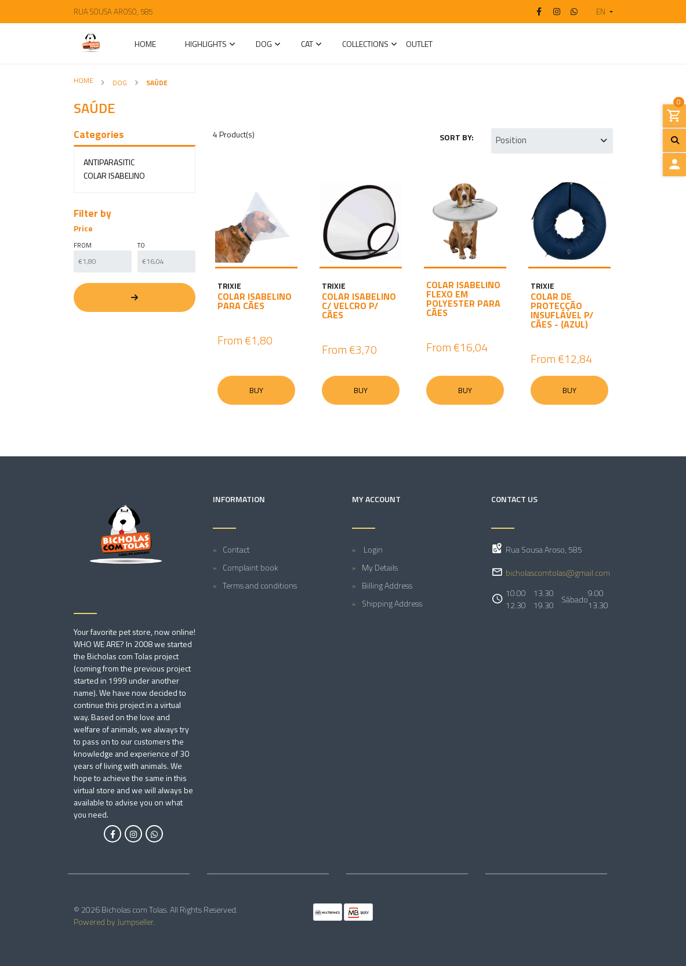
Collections (365, 45)
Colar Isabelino (114, 175)
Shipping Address (392, 603)
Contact (236, 549)
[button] (599, 11)
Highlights (206, 45)
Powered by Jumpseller (113, 922)
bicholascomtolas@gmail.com (558, 572)
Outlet (419, 45)
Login (372, 549)
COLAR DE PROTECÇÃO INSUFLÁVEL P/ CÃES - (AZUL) (562, 310)
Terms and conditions (260, 585)
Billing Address (387, 585)
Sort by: (457, 137)
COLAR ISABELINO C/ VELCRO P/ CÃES (359, 305)
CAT (307, 45)
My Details (380, 567)
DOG (264, 45)
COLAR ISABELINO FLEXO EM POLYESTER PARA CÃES (463, 298)
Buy (256, 390)
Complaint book (250, 567)
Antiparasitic (109, 162)
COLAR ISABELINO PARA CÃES (254, 301)
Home (145, 45)
